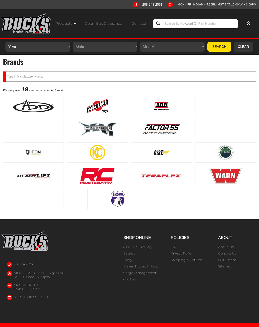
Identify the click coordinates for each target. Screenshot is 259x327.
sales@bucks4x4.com (31, 297)
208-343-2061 (24, 264)
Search (219, 46)
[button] (65, 23)
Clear (243, 46)
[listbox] (37, 47)
